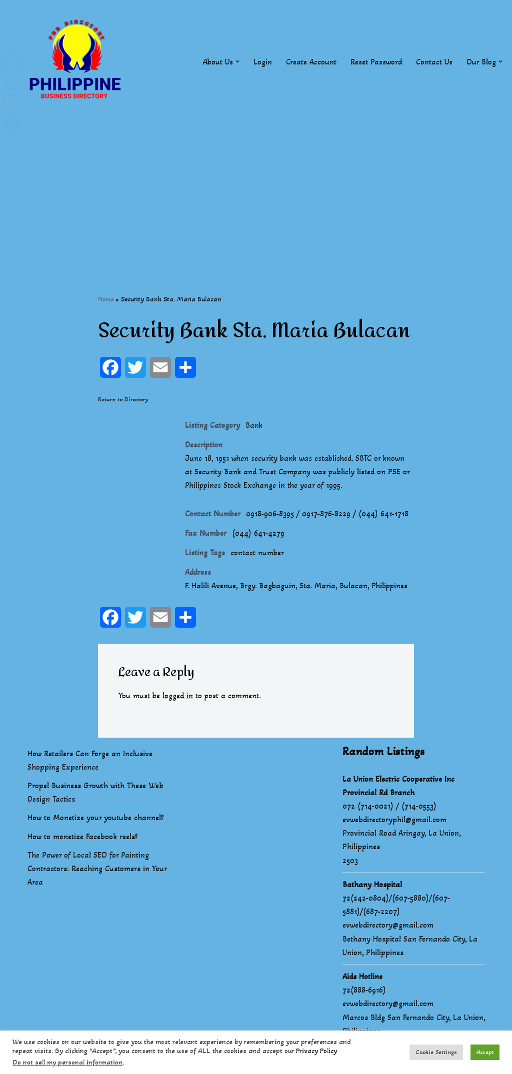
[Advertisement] (256, 193)
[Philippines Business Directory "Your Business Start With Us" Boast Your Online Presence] (78, 61)
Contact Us (434, 61)
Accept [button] (485, 1052)
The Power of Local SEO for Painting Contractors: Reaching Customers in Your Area (97, 870)
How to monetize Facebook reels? (83, 837)
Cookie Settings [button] (436, 1052)
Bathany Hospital (372, 886)
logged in (178, 697)
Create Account (311, 61)
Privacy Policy (316, 1051)
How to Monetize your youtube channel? (96, 819)
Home (106, 299)
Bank (254, 425)
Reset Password (376, 61)
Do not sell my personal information (67, 1062)
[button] (238, 61)
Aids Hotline (362, 978)
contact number (257, 554)
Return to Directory (123, 399)
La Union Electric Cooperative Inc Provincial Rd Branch (398, 786)
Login (263, 61)
